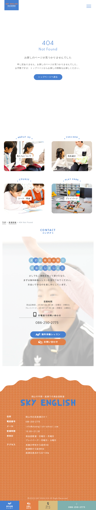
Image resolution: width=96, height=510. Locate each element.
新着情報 (12, 222)
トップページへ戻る (48, 77)
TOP (4, 222)
